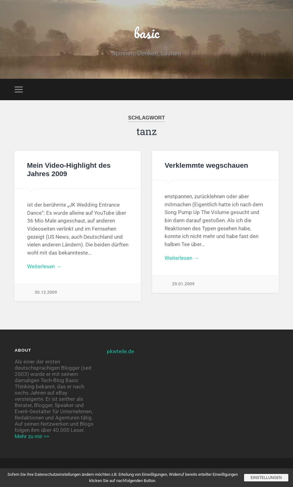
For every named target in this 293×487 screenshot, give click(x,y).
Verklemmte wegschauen (206, 165)
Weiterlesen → (44, 266)
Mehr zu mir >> (32, 436)
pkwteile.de (120, 351)
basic (147, 33)
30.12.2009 (46, 292)
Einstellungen (266, 477)
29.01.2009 (183, 284)
